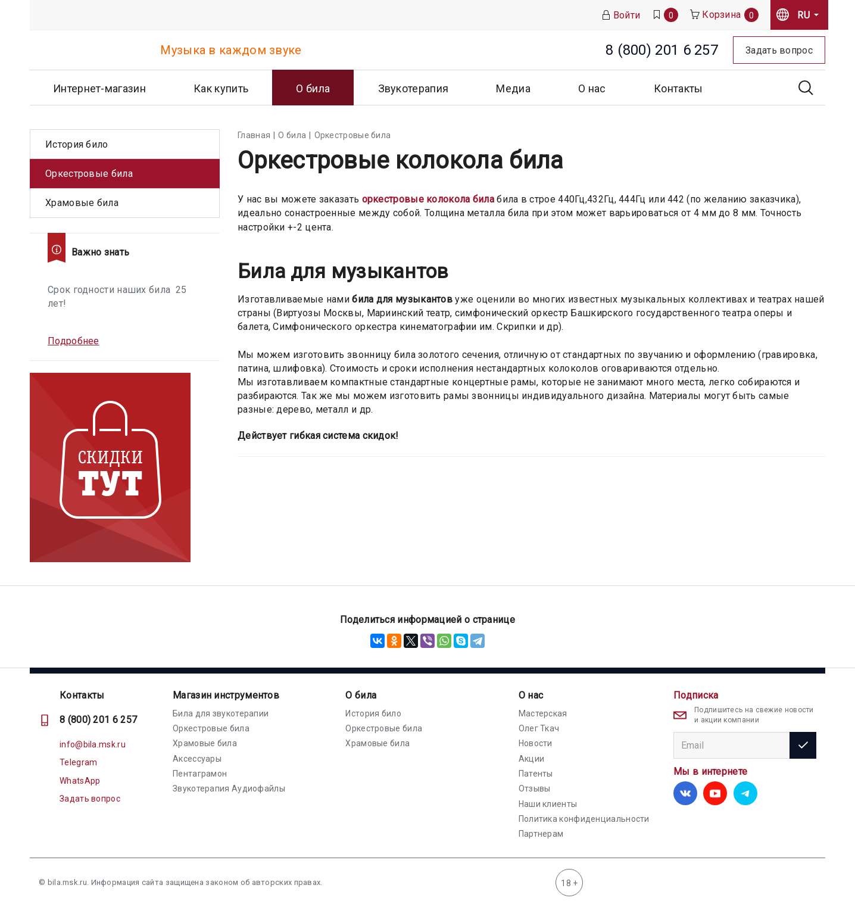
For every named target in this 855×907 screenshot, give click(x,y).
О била (360, 695)
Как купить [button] (221, 88)
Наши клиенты (548, 804)
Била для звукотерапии (221, 713)
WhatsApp (80, 781)
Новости (536, 743)
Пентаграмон (200, 773)
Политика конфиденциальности (584, 819)
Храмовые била (81, 202)
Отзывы (535, 788)
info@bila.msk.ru (93, 744)
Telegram (78, 762)
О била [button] (313, 88)
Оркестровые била (89, 173)
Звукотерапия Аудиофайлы (229, 788)
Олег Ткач (539, 728)
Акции (532, 758)
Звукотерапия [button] (413, 88)
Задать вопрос (90, 798)
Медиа (513, 88)
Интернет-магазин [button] (99, 88)
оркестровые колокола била (428, 199)
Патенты (536, 773)
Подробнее (73, 341)
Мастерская (543, 713)
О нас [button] (592, 88)
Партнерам (541, 834)
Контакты (678, 88)
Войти (621, 15)
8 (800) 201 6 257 (98, 719)
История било (76, 144)
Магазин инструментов (226, 695)
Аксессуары (197, 758)
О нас (531, 695)
